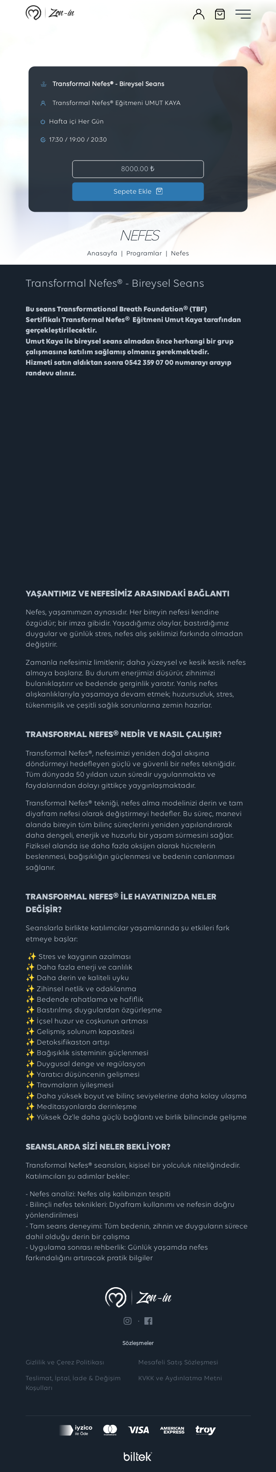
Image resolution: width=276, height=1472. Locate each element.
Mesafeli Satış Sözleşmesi (178, 1363)
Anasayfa (102, 254)
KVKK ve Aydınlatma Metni (180, 1378)
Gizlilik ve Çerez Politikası (65, 1363)
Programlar (144, 254)
